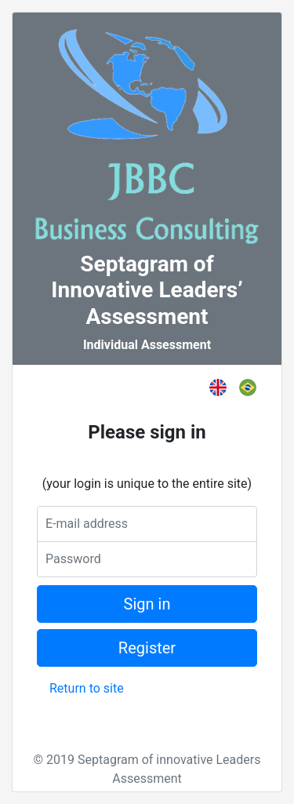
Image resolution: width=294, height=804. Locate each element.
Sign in (147, 604)
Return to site (86, 688)
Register (147, 647)
